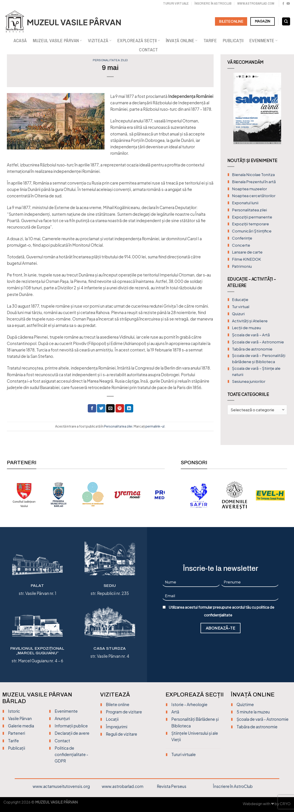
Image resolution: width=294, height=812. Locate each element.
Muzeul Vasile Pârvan (57, 41)
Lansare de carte (247, 252)
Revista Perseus (171, 786)
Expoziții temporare (250, 223)
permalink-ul (154, 426)
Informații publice (71, 725)
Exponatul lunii (245, 202)
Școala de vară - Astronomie (262, 719)
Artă (175, 711)
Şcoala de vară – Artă (251, 334)
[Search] (286, 21)
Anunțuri (62, 718)
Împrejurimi (116, 726)
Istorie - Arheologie (189, 704)
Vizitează (99, 41)
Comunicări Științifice (251, 231)
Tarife (210, 41)
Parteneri (16, 733)
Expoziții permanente (252, 217)
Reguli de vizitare (121, 734)
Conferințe (242, 238)
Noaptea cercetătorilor (253, 195)
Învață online (182, 41)
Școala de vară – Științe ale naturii (256, 371)
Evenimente (263, 41)
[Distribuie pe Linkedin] (129, 408)
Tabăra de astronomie (252, 349)
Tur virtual (240, 306)
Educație (240, 299)
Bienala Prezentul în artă (254, 181)
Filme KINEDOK (246, 259)
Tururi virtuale (176, 3)
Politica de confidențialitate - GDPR (71, 754)
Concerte (241, 245)
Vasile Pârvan (20, 718)
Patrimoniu (242, 266)
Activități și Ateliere (250, 320)
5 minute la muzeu (253, 711)
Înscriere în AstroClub (233, 786)
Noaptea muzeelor (249, 188)
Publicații (233, 41)
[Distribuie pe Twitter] (101, 408)
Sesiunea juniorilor (248, 381)
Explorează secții (138, 41)
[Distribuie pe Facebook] (92, 408)
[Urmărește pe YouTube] (288, 4)
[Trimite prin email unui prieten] (110, 408)
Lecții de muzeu (246, 327)
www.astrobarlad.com (255, 3)
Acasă (20, 41)
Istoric (14, 711)
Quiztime (245, 704)
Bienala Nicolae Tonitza (253, 174)
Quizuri (238, 313)
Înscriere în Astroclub (213, 3)
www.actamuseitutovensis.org (61, 786)
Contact (148, 50)
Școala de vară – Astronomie (258, 342)
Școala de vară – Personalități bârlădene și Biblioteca (258, 358)
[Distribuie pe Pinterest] (120, 408)
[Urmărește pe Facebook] (283, 4)
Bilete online (117, 704)
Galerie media (21, 725)
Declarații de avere (72, 733)
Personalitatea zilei (110, 60)
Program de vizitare (124, 711)
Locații (112, 719)
